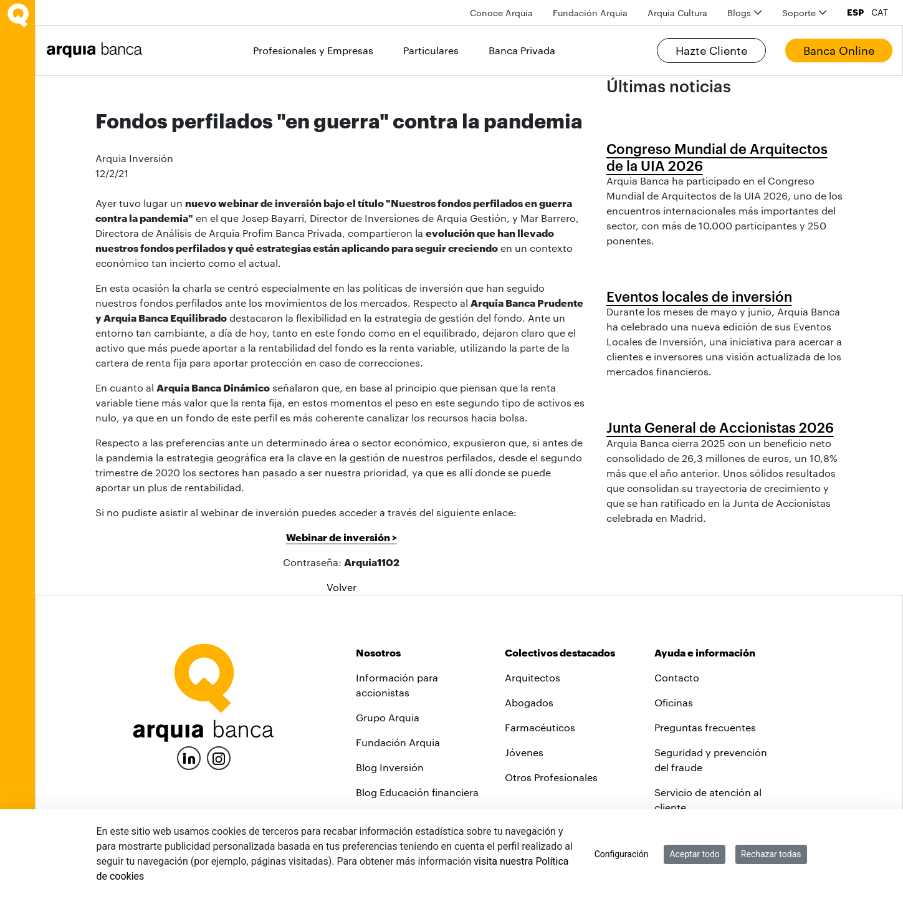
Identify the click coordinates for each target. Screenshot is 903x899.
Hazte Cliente (711, 50)
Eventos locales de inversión (699, 296)
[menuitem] (501, 12)
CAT (879, 12)
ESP (855, 12)
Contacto (676, 677)
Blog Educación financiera (417, 792)
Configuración (622, 854)
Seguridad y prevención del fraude (710, 759)
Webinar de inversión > (341, 537)
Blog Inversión (390, 767)
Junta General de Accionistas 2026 (720, 427)
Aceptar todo (694, 854)
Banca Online (838, 50)
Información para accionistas (397, 684)
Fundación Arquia (398, 742)
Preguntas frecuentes (705, 727)
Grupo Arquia (387, 717)
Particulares (431, 50)
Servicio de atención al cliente (708, 799)
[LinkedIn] (188, 756)
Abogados (529, 702)
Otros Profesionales (551, 777)
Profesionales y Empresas (313, 50)
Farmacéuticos (540, 727)
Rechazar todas (771, 854)
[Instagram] (218, 757)
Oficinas (673, 702)
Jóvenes (524, 752)
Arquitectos (532, 677)
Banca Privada (522, 50)
